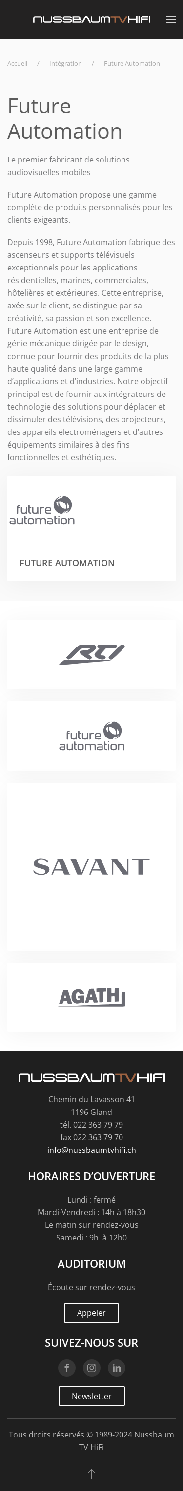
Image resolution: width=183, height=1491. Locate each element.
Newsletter (92, 1396)
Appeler (91, 1313)
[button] (171, 19)
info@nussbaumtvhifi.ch (91, 1150)
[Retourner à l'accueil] (92, 19)
